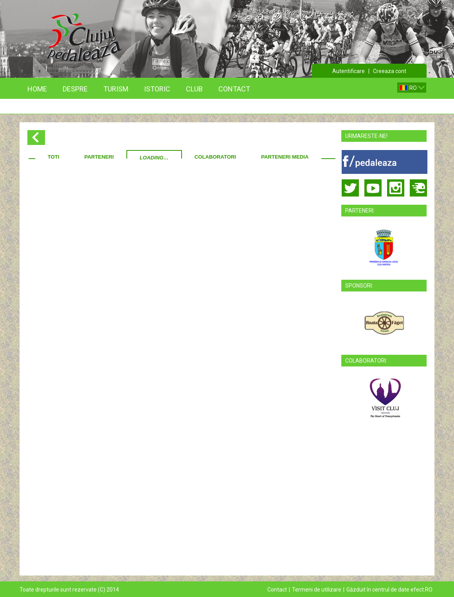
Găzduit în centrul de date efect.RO (389, 589)
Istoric (157, 89)
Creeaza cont (389, 71)
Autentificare (348, 71)
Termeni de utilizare (316, 589)
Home (37, 89)
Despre (75, 89)
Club (194, 89)
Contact (234, 89)
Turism (115, 89)
